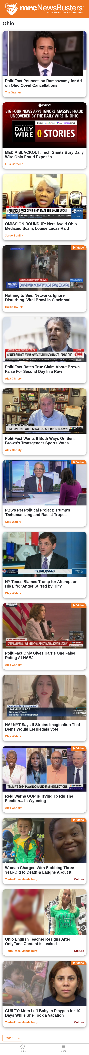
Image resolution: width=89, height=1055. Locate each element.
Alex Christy (13, 378)
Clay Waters (13, 521)
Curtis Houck (14, 307)
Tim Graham (13, 92)
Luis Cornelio (14, 164)
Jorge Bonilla (14, 235)
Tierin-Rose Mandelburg (21, 879)
